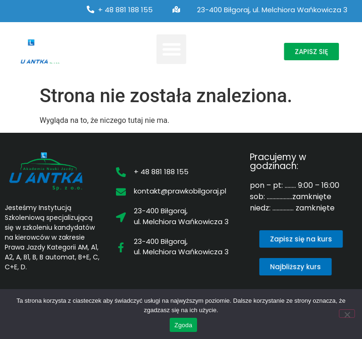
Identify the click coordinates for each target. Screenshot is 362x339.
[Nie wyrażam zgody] (347, 313)
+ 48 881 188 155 (125, 10)
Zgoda (183, 325)
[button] (171, 49)
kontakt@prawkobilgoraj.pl (180, 191)
